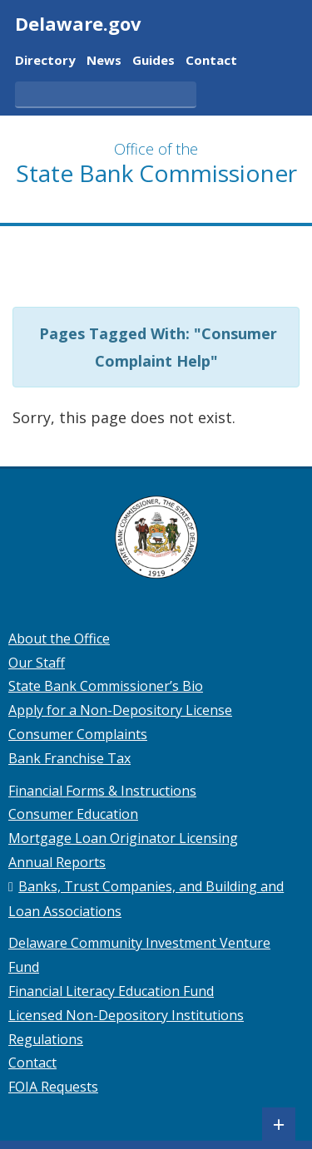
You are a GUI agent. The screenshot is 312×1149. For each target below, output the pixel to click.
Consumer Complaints (77, 734)
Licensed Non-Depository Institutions (126, 1015)
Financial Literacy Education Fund (111, 991)
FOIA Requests (53, 1086)
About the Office (59, 638)
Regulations (45, 1039)
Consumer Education (73, 814)
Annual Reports (57, 862)
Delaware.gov (78, 23)
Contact (211, 61)
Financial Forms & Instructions (102, 791)
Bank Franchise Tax (69, 758)
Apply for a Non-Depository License (120, 710)
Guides (153, 61)
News (104, 61)
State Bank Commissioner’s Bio (105, 686)
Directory (45, 61)
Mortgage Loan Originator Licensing (123, 838)
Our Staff (36, 662)
